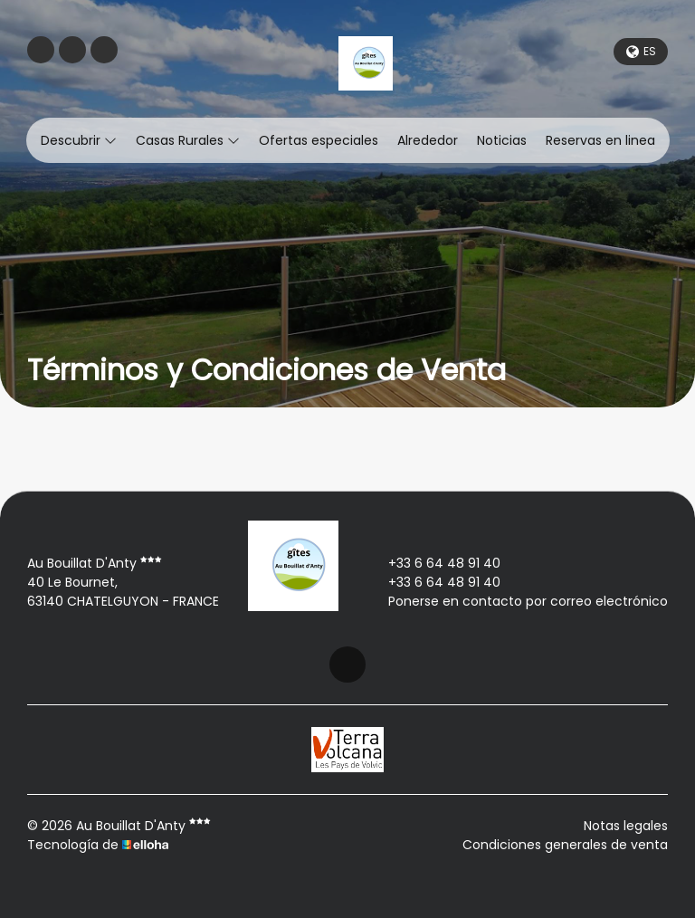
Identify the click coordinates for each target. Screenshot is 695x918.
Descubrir (79, 140)
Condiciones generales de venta (565, 845)
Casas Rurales (188, 140)
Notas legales (626, 826)
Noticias (502, 140)
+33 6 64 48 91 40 (433, 563)
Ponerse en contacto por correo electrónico (517, 601)
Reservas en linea (600, 140)
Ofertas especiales (318, 140)
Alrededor (427, 140)
